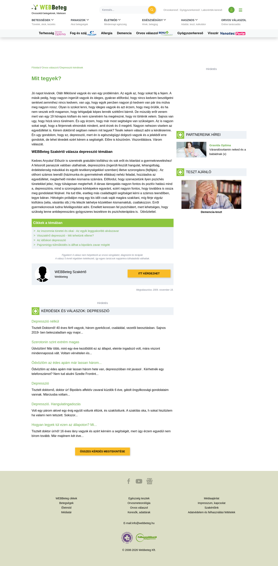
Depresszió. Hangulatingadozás (56, 404)
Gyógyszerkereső (190, 10)
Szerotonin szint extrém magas (55, 342)
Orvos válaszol (154, 33)
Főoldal (36, 67)
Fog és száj (83, 33)
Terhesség (52, 33)
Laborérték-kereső (211, 10)
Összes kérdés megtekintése (102, 451)
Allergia (106, 33)
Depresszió (40, 383)
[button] (43, 23)
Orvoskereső (171, 10)
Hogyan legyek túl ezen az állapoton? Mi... (64, 425)
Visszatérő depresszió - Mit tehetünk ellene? (65, 235)
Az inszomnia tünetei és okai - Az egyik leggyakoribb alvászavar (78, 230)
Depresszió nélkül (45, 321)
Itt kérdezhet (149, 273)
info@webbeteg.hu (143, 523)
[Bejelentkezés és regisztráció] (231, 10)
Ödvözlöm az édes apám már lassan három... (67, 363)
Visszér (227, 33)
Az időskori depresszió (51, 240)
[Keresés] (126, 10)
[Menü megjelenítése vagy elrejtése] (240, 9)
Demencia (124, 33)
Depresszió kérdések (71, 67)
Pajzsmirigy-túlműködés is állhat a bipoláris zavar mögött (73, 244)
